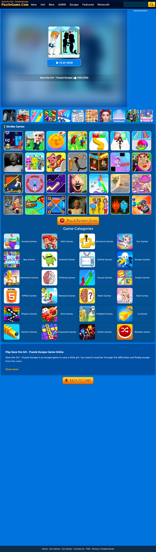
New (34, 4)
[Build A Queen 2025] (120, 132)
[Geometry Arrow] (56, 175)
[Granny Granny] (13, 154)
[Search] (136, 4)
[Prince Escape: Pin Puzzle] (13, 175)
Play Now (64, 63)
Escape (74, 4)
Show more (11, 369)
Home (45, 549)
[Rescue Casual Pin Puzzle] (98, 154)
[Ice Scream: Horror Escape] (77, 175)
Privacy (95, 549)
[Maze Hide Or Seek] (77, 132)
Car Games (67, 549)
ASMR (62, 4)
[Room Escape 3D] (141, 196)
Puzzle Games (107, 549)
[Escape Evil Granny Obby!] (141, 154)
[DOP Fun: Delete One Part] (98, 196)
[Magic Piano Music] (120, 154)
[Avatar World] (141, 175)
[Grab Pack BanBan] (13, 132)
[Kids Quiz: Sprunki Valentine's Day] (34, 154)
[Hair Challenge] (98, 175)
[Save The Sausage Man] (34, 175)
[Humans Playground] (77, 154)
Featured (88, 4)
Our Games (54, 549)
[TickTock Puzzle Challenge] (120, 175)
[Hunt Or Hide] (56, 154)
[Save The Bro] (34, 196)
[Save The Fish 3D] (56, 196)
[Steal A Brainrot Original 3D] (34, 132)
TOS (88, 549)
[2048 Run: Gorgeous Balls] (141, 132)
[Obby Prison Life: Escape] (13, 196)
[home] (15, 4)
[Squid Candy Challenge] (56, 132)
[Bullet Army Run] (98, 132)
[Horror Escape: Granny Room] (77, 196)
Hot (43, 4)
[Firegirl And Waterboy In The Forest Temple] (120, 196)
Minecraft (104, 4)
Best (51, 4)
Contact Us (79, 549)
